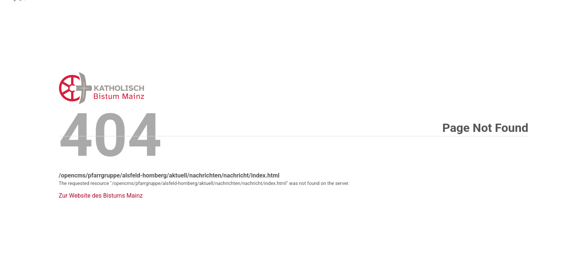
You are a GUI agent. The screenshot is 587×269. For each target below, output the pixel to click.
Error (140, 88)
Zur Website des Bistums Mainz (101, 196)
